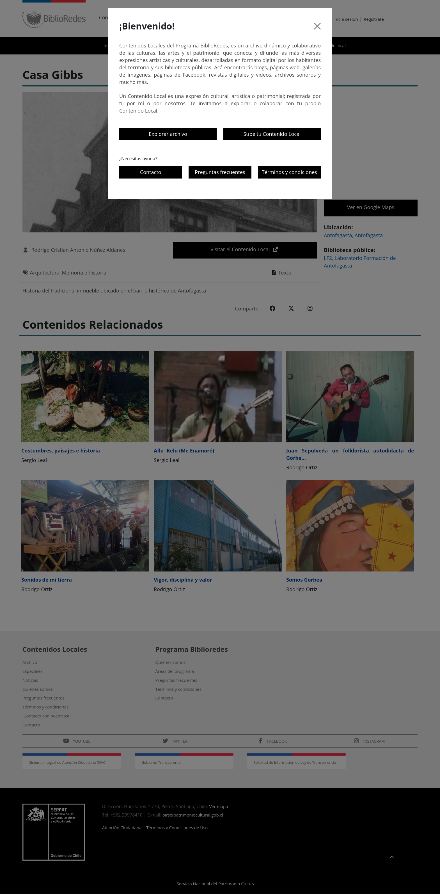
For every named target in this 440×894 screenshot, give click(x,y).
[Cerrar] (317, 26)
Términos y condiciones (289, 172)
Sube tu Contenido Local (272, 134)
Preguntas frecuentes (220, 172)
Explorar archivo (168, 134)
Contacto (150, 172)
